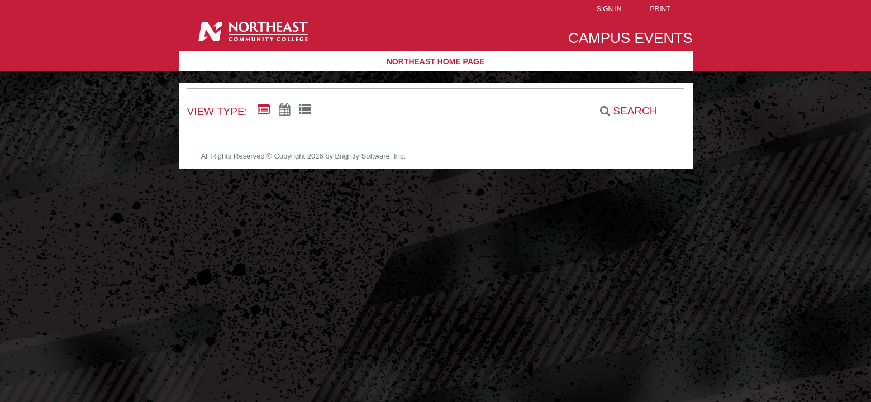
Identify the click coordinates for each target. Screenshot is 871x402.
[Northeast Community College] (253, 35)
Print (660, 9)
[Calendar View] (284, 110)
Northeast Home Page (436, 61)
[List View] (305, 110)
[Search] (622, 111)
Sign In (609, 9)
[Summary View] (264, 110)
